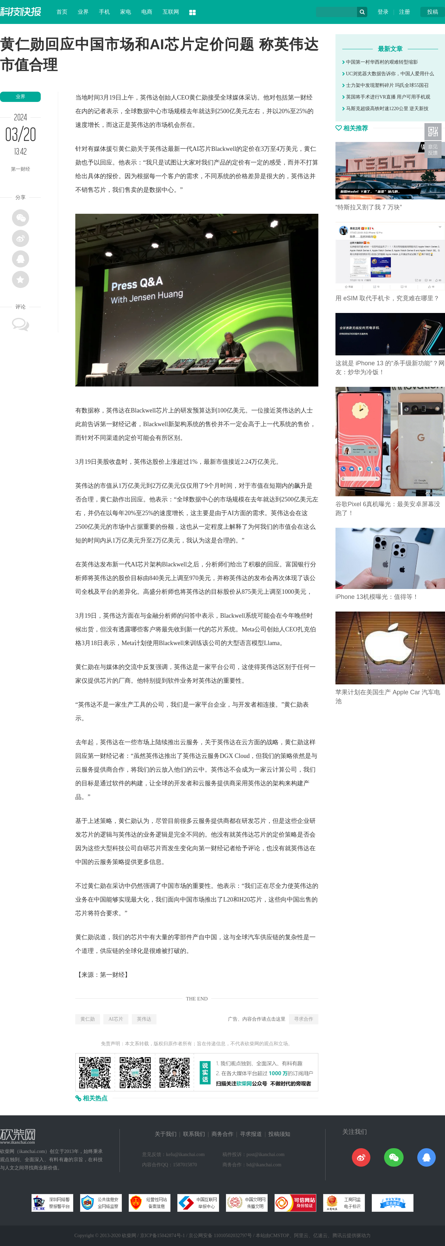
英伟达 (144, 1019)
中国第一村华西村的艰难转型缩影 (380, 62)
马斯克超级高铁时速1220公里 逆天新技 (385, 108)
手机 (104, 12)
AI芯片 (116, 1019)
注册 (404, 12)
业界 (83, 12)
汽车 (254, 937)
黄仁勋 (87, 1019)
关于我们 (166, 1134)
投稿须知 (279, 1134)
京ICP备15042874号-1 (162, 1235)
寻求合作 (303, 1019)
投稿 (432, 12)
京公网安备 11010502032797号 (220, 1235)
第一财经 (112, 974)
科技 (118, 848)
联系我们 (194, 1134)
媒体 (238, 97)
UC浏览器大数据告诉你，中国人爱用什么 (388, 73)
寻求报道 (251, 1134)
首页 (61, 12)
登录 (383, 12)
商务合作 (222, 1134)
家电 (125, 12)
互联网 (171, 12)
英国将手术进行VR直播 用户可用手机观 (386, 97)
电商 (146, 12)
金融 (152, 615)
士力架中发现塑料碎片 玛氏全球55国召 (385, 85)
